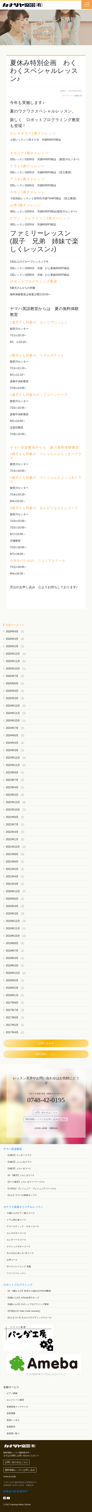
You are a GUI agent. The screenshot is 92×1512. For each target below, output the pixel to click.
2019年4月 (12, 958)
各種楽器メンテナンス (17, 1406)
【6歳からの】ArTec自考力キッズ (23, 1297)
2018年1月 (12, 995)
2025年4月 (12, 690)
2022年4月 (12, 831)
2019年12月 (13, 921)
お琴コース (12, 1260)
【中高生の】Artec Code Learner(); (23, 1311)
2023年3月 (12, 794)
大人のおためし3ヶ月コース (20, 1253)
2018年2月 (12, 987)
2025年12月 (13, 653)
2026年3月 (12, 638)
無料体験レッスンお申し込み (20, 1470)
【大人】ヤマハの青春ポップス (22, 1195)
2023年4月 (12, 787)
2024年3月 (12, 750)
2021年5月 (12, 869)
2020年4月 (12, 906)
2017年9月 (12, 1002)
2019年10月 (13, 935)
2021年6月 (12, 861)
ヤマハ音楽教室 (12, 1149)
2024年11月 (13, 713)
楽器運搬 (11, 1413)
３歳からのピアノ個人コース (21, 1213)
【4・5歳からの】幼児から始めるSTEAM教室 (29, 1291)
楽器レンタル (13, 1420)
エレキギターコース (16, 1233)
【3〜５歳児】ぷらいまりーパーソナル (25, 1182)
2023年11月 (13, 765)
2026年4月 (12, 631)
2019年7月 (12, 950)
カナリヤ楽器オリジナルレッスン (23, 1206)
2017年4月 (12, 1032)
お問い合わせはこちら (46, 1112)
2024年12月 (13, 705)
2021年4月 (12, 876)
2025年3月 (12, 698)
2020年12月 (13, 891)
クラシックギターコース (18, 1246)
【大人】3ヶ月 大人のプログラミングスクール (29, 1317)
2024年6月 (12, 735)
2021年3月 (12, 883)
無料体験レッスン (46, 1054)
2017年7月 (12, 1010)
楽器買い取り (13, 1433)
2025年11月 (13, 661)
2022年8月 (12, 817)
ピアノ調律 (12, 1393)
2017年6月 (12, 1017)
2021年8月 (12, 854)
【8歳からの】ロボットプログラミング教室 (28, 1304)
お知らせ (78, 95)
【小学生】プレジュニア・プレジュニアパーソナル (31, 1188)
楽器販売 (11, 1426)
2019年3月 (12, 965)
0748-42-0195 (46, 1100)
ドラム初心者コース (16, 1220)
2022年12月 (13, 802)
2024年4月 (12, 742)
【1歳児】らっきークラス (19, 1155)
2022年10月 (13, 809)
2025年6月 (12, 683)
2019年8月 (12, 943)
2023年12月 (13, 757)
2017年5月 (12, 1025)
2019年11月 (13, 928)
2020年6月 (12, 898)
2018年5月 (12, 980)
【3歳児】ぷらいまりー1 (19, 1168)
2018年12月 (13, 973)
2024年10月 (13, 720)
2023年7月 (12, 780)
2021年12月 (13, 846)
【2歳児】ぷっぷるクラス (19, 1162)
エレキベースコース (16, 1239)
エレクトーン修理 (15, 1400)
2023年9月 (12, 772)
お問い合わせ (46, 1043)
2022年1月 (12, 839)
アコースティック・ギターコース (23, 1226)
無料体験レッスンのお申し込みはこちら (46, 1119)
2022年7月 (12, 824)
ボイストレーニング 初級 (19, 1266)
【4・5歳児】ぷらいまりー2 (20, 1175)
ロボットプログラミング (17, 1284)
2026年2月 (12, 646)
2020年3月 (12, 913)
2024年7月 (12, 728)
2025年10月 (13, 668)
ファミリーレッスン (16, 1273)
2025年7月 (12, 676)
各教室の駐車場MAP (15, 1491)
